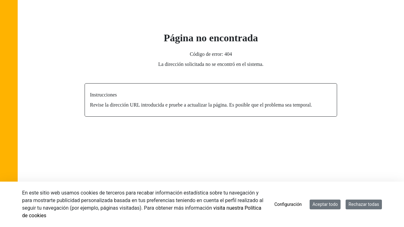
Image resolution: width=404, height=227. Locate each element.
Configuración (288, 204)
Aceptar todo (325, 204)
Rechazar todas (363, 204)
